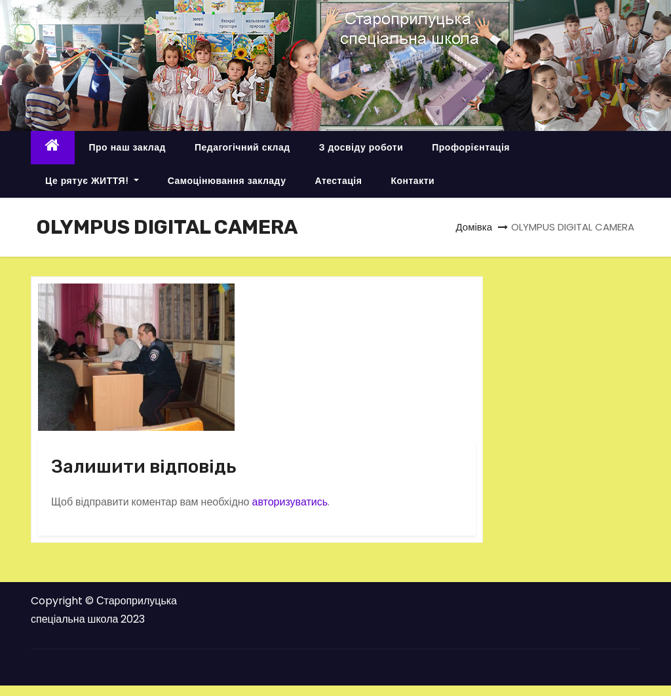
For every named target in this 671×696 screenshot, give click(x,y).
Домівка (473, 227)
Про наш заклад (127, 147)
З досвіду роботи (361, 147)
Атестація (338, 180)
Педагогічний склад (242, 147)
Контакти (412, 180)
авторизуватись (290, 501)
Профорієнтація (471, 147)
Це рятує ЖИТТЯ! (92, 180)
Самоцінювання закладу (227, 180)
